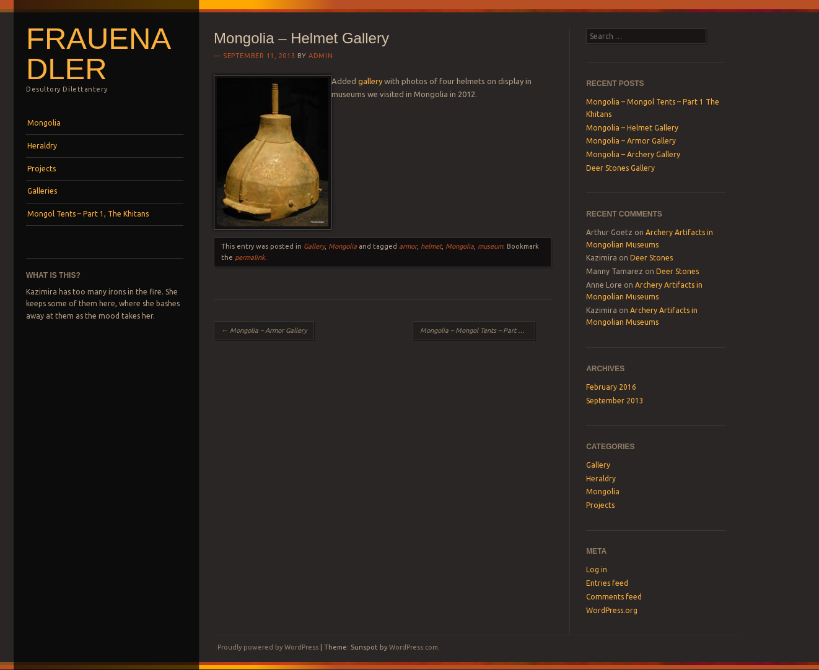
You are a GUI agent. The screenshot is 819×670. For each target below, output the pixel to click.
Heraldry (42, 146)
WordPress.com (413, 647)
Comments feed (614, 597)
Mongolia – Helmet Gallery (632, 128)
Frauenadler (98, 53)
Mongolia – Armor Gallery (264, 330)
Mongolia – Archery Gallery (633, 154)
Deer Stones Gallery (620, 168)
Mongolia (44, 123)
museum (490, 246)
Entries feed (607, 583)
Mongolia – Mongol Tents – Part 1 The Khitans (477, 330)
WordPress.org (611, 610)
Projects (41, 169)
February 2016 (611, 387)
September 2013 (615, 401)
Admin (321, 55)
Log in (596, 569)
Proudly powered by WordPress (267, 647)
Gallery (314, 246)
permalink (250, 257)
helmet (431, 246)
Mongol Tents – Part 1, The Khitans (88, 214)
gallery (370, 81)
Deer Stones (651, 258)
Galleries (42, 191)
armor (408, 246)
